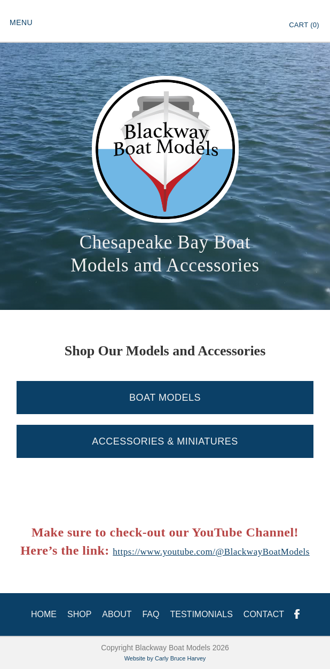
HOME (44, 614)
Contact (263, 614)
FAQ (150, 614)
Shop (79, 614)
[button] (21, 21)
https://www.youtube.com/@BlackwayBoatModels (211, 552)
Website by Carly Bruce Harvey (165, 658)
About (116, 614)
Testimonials (201, 614)
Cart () (304, 25)
